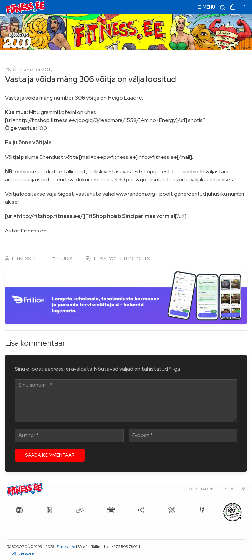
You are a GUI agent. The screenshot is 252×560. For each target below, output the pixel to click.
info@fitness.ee (20, 553)
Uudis (65, 259)
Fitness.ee (65, 546)
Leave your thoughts (122, 259)
